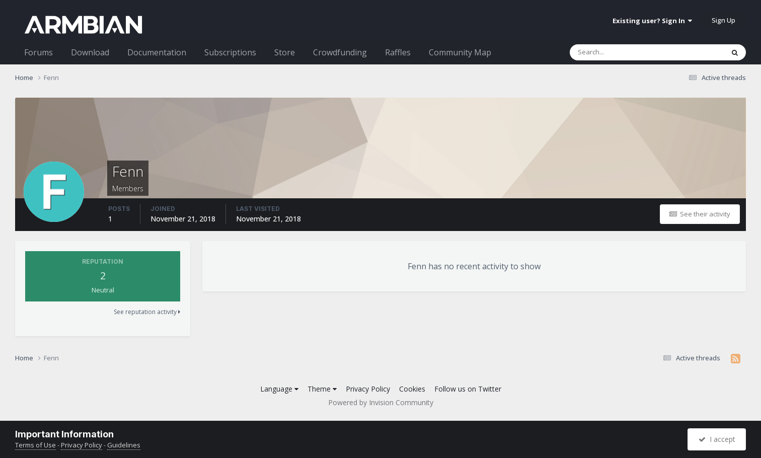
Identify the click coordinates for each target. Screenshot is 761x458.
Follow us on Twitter (467, 389)
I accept (717, 439)
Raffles (398, 52)
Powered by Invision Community (380, 402)
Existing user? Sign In (652, 20)
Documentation (156, 52)
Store (284, 52)
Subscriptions (230, 52)
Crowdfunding (340, 52)
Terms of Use (35, 444)
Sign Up (723, 20)
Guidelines (123, 444)
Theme (322, 389)
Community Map (460, 52)
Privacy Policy (368, 389)
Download (90, 52)
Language (279, 389)
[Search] (620, 52)
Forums (38, 52)
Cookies (412, 389)
